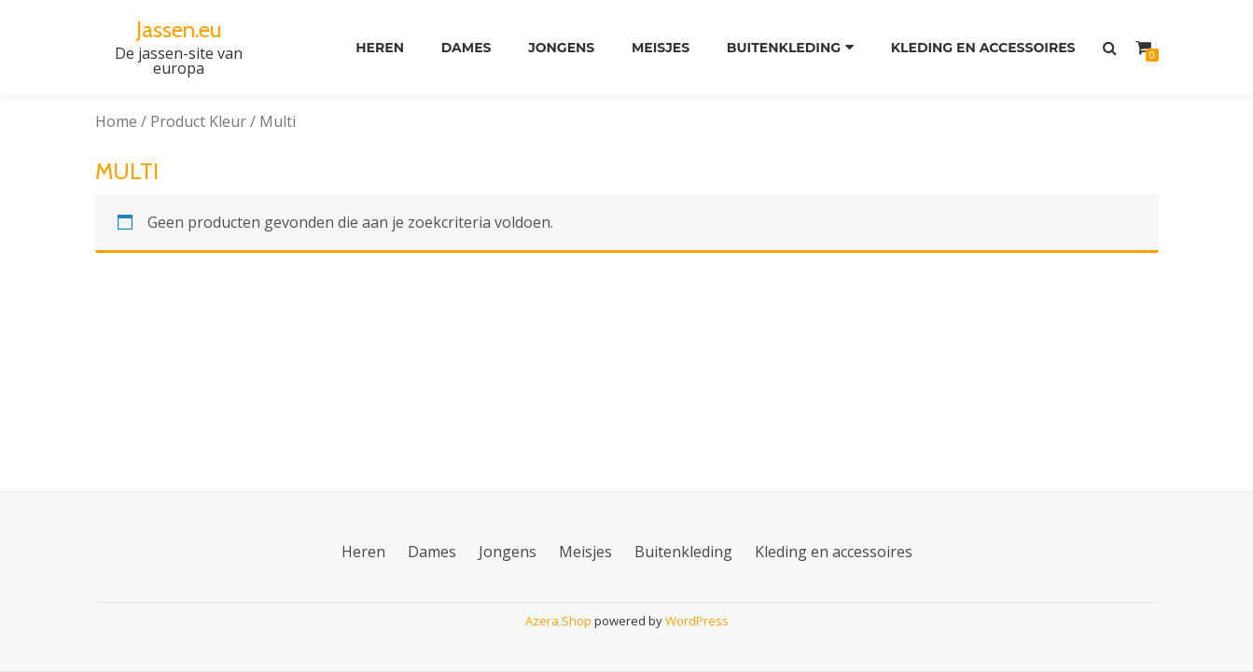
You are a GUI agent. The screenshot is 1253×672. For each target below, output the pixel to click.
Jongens (561, 47)
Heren (379, 47)
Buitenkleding (784, 47)
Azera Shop (558, 620)
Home (116, 121)
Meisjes (660, 47)
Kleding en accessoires (983, 47)
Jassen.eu (178, 29)
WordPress (697, 620)
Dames (466, 47)
